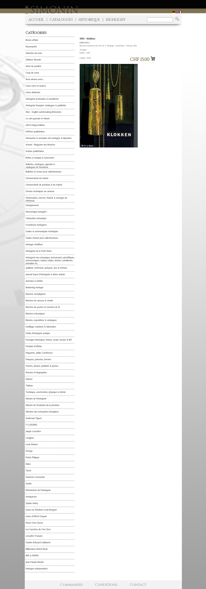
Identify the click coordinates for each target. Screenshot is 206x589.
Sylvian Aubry (32, 503)
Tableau (29, 385)
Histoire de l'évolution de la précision (42, 405)
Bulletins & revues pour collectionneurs (43, 171)
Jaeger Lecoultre (33, 431)
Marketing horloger (34, 287)
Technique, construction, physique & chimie (46, 392)
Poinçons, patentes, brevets (38, 359)
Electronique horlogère (36, 212)
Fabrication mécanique (36, 218)
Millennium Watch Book (37, 549)
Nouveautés (31, 46)
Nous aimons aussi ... (35, 79)
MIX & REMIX (32, 555)
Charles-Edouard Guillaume (38, 542)
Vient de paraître (33, 66)
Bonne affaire (32, 40)
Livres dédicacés (33, 92)
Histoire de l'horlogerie (36, 398)
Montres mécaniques (35, 313)
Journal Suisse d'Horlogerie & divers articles (45, 274)
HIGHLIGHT (116, 19)
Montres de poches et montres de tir (43, 307)
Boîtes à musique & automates (40, 157)
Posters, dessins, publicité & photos (42, 366)
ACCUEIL (36, 19)
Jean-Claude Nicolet (35, 562)
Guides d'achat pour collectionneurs (42, 238)
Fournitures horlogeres (36, 225)
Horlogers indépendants (37, 568)
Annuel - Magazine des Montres (40, 144)
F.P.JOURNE (31, 425)
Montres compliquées (36, 294)
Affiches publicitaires (35, 131)
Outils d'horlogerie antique (38, 333)
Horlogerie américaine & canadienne (42, 99)
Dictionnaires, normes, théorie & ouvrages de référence (46, 199)
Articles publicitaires (35, 151)
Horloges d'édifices (34, 244)
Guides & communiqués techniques (42, 231)
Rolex (28, 464)
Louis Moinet (32, 444)
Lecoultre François (34, 536)
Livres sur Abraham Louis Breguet (41, 510)
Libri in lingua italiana (35, 125)
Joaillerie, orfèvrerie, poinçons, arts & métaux (46, 268)
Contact (138, 584)
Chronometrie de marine (37, 178)
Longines (30, 438)
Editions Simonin (33, 59)
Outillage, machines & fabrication (41, 326)
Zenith (29, 483)
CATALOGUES (61, 19)
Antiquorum (31, 496)
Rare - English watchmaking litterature (43, 112)
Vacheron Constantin (35, 477)
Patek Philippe (32, 457)
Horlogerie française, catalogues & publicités (46, 105)
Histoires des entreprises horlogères (42, 411)
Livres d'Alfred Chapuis (36, 516)
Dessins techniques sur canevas (40, 191)
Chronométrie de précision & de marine (44, 184)
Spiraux (29, 379)
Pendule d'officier (34, 346)
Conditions (106, 584)
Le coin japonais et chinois (38, 118)
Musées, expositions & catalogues (41, 320)
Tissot (28, 470)
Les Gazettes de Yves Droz (38, 529)
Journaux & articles (34, 281)
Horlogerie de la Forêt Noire (39, 251)
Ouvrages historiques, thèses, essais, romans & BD (49, 340)
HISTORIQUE (89, 19)
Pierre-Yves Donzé (34, 523)
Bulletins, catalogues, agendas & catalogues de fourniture (40, 166)
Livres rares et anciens (36, 86)
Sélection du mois (34, 53)
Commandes (71, 584)
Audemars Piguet (34, 418)
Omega (29, 451)
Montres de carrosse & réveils (39, 300)
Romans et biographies (36, 372)
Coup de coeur (32, 72)
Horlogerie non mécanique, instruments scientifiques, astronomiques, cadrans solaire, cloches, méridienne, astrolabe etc (50, 260)
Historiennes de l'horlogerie (38, 490)
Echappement (32, 205)
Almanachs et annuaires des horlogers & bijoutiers (49, 138)
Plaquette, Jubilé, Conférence (39, 353)
